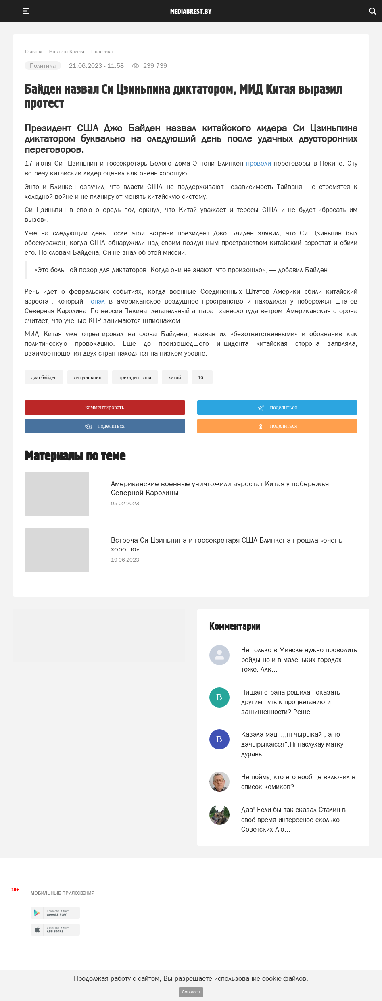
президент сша (135, 377)
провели (258, 163)
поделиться (277, 408)
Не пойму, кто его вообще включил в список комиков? (298, 782)
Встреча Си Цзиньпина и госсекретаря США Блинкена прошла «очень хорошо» (226, 544)
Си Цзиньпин (88, 377)
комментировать (104, 407)
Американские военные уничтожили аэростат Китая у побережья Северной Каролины (220, 488)
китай (174, 377)
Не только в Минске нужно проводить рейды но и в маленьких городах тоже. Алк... (299, 660)
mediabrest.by (191, 12)
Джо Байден (44, 377)
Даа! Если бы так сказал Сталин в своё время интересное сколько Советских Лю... (293, 819)
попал (96, 301)
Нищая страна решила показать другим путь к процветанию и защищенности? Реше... (290, 702)
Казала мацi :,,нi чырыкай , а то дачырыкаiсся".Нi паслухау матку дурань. (292, 744)
